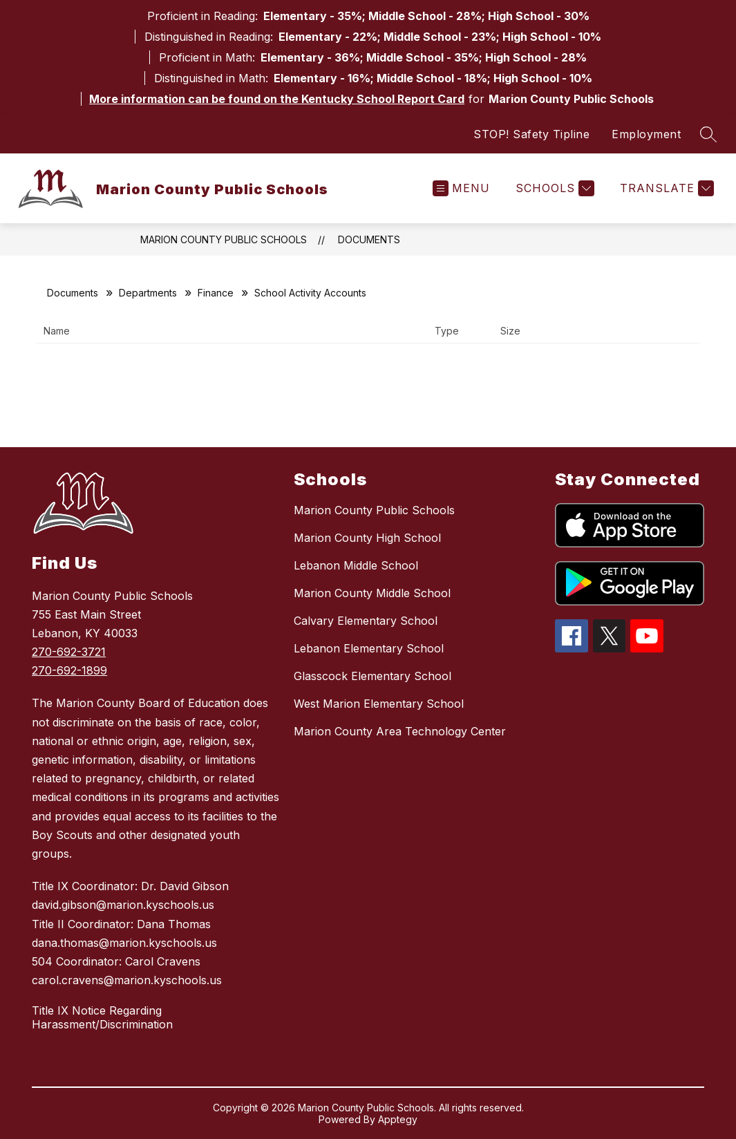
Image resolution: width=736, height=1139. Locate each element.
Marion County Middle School (372, 593)
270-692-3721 (69, 652)
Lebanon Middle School (356, 565)
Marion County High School (367, 538)
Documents (369, 239)
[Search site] (708, 134)
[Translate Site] (665, 188)
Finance (216, 293)
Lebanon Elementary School (369, 648)
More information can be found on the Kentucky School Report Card (276, 99)
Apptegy (397, 1119)
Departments (148, 293)
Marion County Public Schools (223, 239)
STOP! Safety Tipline (531, 134)
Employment (646, 134)
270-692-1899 (69, 670)
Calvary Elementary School (365, 621)
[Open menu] (461, 188)
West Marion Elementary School (379, 703)
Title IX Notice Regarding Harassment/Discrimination (102, 1017)
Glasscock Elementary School (372, 676)
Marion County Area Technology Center (400, 731)
